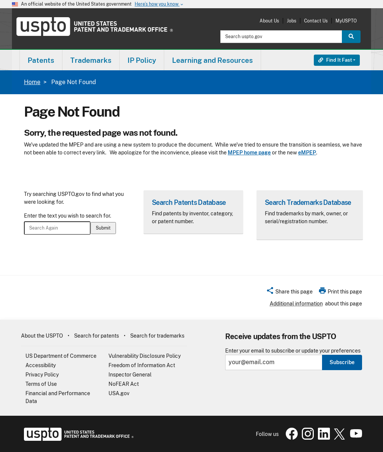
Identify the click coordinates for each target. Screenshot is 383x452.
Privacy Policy (42, 375)
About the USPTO (42, 336)
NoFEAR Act (123, 384)
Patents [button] (41, 60)
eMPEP (307, 153)
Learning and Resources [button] (212, 60)
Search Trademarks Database (308, 202)
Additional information (296, 304)
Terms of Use (41, 384)
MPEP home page (249, 153)
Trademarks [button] (90, 60)
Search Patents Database (189, 202)
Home (32, 82)
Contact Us (316, 21)
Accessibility (40, 365)
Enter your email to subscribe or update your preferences (293, 351)
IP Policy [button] (142, 60)
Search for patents (96, 336)
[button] (289, 293)
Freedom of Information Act (141, 365)
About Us (269, 21)
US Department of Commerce (60, 356)
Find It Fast (335, 60)
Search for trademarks (157, 336)
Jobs (291, 21)
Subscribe (342, 362)
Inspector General (129, 375)
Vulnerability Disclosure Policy (144, 356)
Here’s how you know (159, 4)
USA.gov (118, 393)
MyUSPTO (346, 21)
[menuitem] (40, 60)
